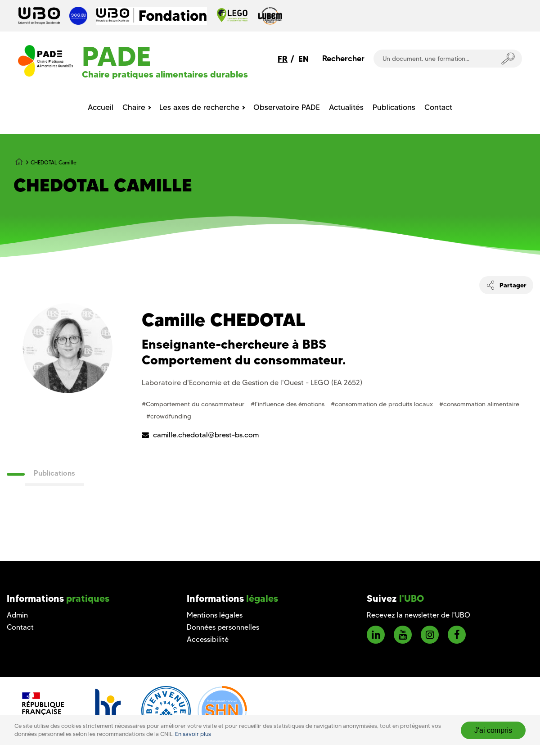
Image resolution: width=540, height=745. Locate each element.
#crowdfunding (168, 416)
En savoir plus (193, 734)
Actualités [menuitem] (346, 107)
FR (283, 59)
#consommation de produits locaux (383, 404)
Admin (17, 615)
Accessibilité (208, 639)
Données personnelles (223, 627)
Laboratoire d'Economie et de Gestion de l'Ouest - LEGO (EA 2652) (252, 382)
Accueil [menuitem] (100, 107)
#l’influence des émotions (288, 404)
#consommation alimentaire (479, 404)
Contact (20, 627)
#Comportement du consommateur (194, 404)
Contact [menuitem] (438, 107)
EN (303, 59)
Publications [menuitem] (394, 107)
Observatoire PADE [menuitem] (286, 107)
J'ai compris (493, 730)
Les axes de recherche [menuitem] (199, 107)
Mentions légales (215, 615)
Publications (54, 472)
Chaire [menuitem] (133, 107)
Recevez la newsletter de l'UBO (418, 615)
